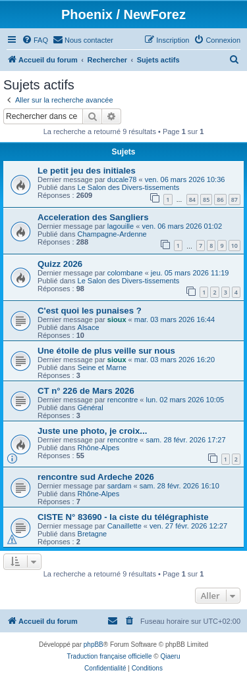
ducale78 (122, 179)
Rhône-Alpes (99, 448)
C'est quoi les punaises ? (90, 311)
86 (220, 199)
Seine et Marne (102, 367)
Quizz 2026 (60, 264)
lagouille (120, 226)
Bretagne (92, 534)
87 (234, 199)
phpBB (93, 644)
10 (234, 245)
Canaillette (124, 526)
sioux (116, 319)
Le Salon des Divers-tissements (129, 187)
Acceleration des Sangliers (93, 217)
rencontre (122, 400)
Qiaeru (170, 656)
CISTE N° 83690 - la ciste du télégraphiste (123, 517)
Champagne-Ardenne (112, 234)
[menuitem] (35, 40)
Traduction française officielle (109, 656)
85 (206, 199)
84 (192, 199)
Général (90, 407)
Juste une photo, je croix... (92, 431)
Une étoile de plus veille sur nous (106, 351)
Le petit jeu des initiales (87, 171)
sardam (119, 486)
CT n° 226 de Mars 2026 (86, 391)
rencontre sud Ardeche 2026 (96, 477)
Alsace (88, 327)
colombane (125, 273)
